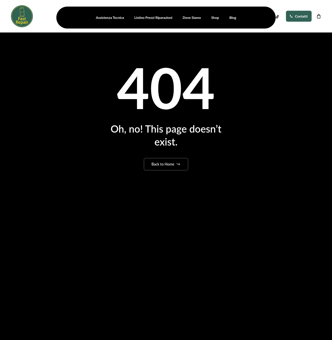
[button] (166, 164)
